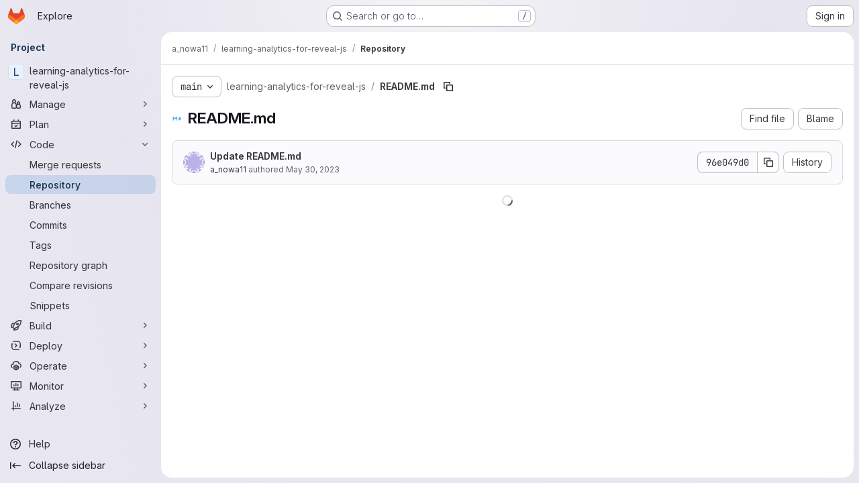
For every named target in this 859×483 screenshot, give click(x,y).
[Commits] (80, 224)
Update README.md (255, 156)
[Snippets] (80, 305)
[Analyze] (80, 405)
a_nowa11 (228, 169)
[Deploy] (80, 345)
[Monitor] (80, 385)
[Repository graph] (80, 265)
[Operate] (80, 365)
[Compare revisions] (80, 285)
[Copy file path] (448, 86)
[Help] (80, 444)
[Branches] (80, 204)
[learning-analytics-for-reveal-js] (80, 77)
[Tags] (80, 244)
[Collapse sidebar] (80, 465)
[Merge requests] (80, 164)
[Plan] (80, 124)
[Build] (80, 325)
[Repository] (80, 184)
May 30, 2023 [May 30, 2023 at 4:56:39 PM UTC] (313, 169)
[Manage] (80, 104)
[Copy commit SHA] (768, 162)
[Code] (80, 144)
